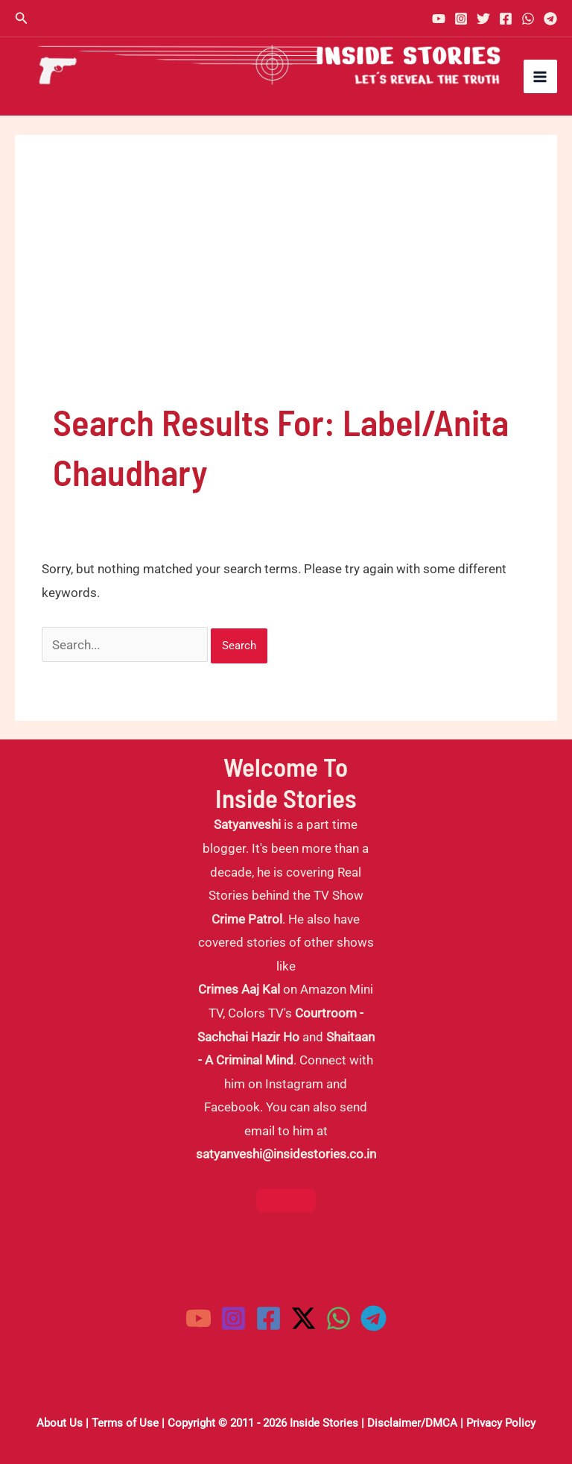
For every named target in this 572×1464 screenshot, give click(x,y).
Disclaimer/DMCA (412, 1423)
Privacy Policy (501, 1423)
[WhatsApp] (528, 18)
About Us (59, 1423)
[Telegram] (550, 18)
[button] (21, 18)
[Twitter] (483, 18)
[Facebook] (505, 18)
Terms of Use (125, 1423)
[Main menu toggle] (541, 77)
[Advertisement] (286, 284)
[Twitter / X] (303, 1318)
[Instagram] (461, 18)
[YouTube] (438, 18)
